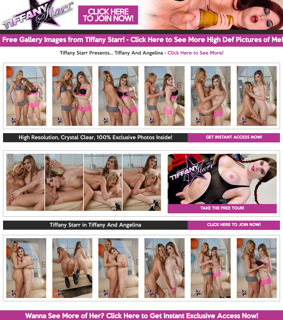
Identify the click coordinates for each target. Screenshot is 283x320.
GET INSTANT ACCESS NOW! (234, 137)
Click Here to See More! (195, 53)
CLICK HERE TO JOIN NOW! (234, 225)
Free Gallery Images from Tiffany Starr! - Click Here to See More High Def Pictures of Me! (142, 40)
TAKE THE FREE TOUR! (222, 208)
